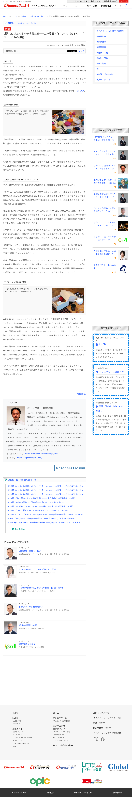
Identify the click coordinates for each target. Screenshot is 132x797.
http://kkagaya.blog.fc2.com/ (29, 458)
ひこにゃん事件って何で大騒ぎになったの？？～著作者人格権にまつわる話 (105, 210)
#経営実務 (101, 47)
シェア (81, 51)
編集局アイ (53, 6)
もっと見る (20, 529)
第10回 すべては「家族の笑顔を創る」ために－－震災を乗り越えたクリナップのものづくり (49, 514)
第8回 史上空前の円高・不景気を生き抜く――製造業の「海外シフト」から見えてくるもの (49, 522)
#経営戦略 (101, 42)
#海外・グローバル (105, 74)
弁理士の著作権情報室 (63, 745)
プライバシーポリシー (18, 793)
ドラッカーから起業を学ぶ (31, 607)
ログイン (124, 1)
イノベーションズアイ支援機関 (107, 733)
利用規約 (50, 793)
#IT (98, 69)
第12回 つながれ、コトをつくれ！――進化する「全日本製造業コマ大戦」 (41, 506)
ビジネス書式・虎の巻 (60, 740)
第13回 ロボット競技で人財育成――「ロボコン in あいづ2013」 (37, 502)
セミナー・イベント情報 (61, 732)
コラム (64, 6)
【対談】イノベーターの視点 (23, 738)
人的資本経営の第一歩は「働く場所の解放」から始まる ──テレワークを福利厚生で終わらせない (105, 253)
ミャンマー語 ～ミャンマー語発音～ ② (105, 238)
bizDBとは (16, 724)
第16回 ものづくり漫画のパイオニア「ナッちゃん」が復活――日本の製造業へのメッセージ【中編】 (54, 490)
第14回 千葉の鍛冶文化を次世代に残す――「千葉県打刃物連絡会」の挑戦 (41, 498)
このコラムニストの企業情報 (72, 468)
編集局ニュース (18, 732)
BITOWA (80, 91)
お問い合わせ (117, 793)
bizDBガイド (17, 721)
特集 (14, 746)
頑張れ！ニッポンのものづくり (33, 16)
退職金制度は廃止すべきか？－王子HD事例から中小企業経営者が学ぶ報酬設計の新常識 (105, 196)
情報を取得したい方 (110, 1)
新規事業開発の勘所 (28, 625)
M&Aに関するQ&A (59, 738)
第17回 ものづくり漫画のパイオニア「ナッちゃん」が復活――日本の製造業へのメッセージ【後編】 (54, 486)
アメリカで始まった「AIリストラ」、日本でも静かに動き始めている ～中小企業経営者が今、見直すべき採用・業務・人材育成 (105, 153)
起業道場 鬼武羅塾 (27, 644)
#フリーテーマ (103, 80)
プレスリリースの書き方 (111, 372)
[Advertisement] (44, 675)
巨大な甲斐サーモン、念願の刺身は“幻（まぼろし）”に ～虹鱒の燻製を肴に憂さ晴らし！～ (105, 181)
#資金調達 (101, 63)
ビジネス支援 (91, 6)
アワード (118, 6)
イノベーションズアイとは (78, 1)
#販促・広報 (102, 58)
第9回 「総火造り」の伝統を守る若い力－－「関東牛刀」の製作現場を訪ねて (43, 518)
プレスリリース (76, 6)
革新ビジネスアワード (103, 713)
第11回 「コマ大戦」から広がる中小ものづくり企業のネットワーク (38, 510)
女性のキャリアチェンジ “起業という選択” (38, 569)
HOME (34, 6)
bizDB (43, 6)
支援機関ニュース (59, 729)
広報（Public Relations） (21, 743)
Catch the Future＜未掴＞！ (31, 551)
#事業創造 (81, 394)
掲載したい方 (95, 1)
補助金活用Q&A (58, 735)
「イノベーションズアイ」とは (107, 718)
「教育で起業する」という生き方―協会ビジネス (41, 588)
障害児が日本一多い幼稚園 (105, 267)
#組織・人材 (102, 53)
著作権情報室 (105, 6)
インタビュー (17, 735)
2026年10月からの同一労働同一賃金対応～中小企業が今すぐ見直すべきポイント (105, 139)
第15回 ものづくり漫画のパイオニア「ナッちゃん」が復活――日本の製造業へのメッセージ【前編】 (54, 494)
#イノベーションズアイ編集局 (110, 31)
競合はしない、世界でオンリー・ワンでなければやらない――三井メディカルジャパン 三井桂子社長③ (105, 224)
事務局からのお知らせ (83, 793)
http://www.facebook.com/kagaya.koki (42, 453)
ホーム (5, 16)
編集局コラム (17, 740)
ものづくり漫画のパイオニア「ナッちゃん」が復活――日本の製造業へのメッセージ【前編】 (105, 167)
